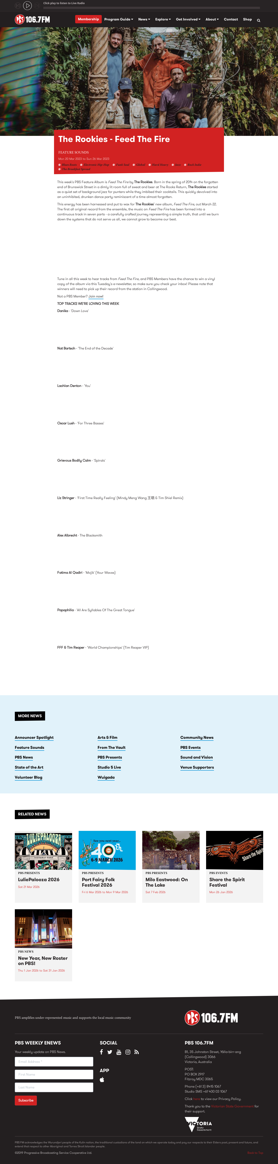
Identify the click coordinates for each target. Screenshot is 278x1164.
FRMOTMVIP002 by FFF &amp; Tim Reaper (139, 665)
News (144, 19)
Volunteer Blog (28, 777)
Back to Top (255, 1153)
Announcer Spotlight (34, 737)
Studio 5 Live (109, 767)
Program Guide (118, 19)
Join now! (95, 296)
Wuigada (106, 777)
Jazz (178, 165)
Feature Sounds (73, 152)
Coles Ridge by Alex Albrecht (139, 553)
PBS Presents (110, 757)
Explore (163, 19)
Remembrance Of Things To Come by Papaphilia (139, 628)
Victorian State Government (232, 1106)
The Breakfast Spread (76, 169)
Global (140, 165)
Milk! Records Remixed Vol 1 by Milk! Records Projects (139, 516)
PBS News (24, 757)
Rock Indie (194, 165)
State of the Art (29, 767)
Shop (247, 19)
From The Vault (111, 747)
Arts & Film (107, 737)
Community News (197, 737)
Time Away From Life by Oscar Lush (139, 441)
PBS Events (190, 747)
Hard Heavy (160, 165)
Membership (88, 19)
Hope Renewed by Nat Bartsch (139, 366)
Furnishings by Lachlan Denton (139, 404)
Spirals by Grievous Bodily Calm (139, 479)
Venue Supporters (197, 767)
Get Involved (188, 19)
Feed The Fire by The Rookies (139, 251)
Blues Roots (69, 165)
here (196, 1098)
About (212, 19)
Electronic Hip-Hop (96, 165)
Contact (231, 19)
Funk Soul (122, 165)
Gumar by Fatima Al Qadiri (139, 591)
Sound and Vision (196, 757)
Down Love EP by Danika (139, 329)
